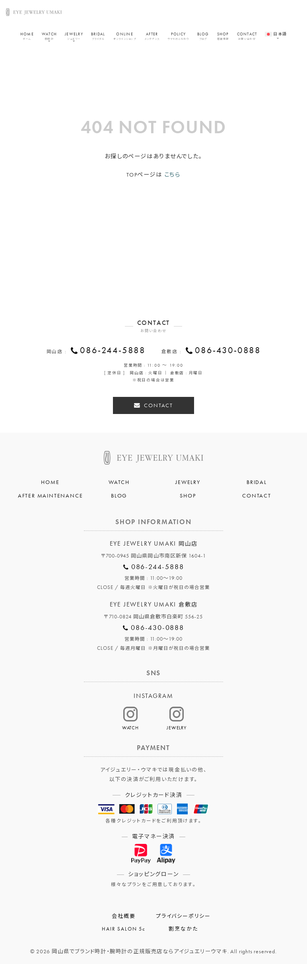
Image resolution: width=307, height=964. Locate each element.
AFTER (152, 36)
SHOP (223, 36)
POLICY (178, 36)
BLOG (203, 36)
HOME (27, 36)
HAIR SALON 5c (123, 929)
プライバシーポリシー (183, 916)
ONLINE (124, 36)
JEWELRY (74, 36)
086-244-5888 (113, 350)
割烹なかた (183, 929)
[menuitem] (276, 30)
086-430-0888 (228, 350)
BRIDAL (98, 36)
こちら (172, 174)
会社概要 (123, 916)
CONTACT (247, 36)
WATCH (49, 36)
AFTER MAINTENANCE (50, 495)
